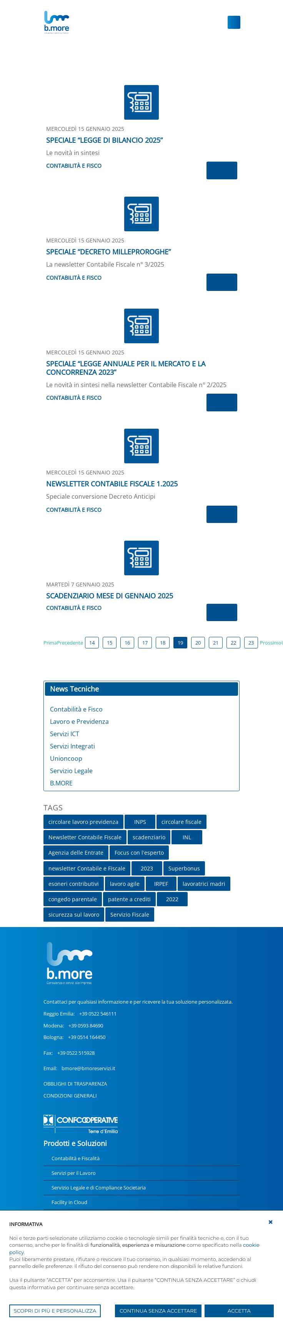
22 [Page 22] (233, 642)
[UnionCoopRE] (56, 22)
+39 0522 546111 (98, 1013)
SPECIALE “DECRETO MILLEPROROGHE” (108, 251)
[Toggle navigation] (234, 22)
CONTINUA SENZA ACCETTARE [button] (158, 1311)
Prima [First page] (50, 642)
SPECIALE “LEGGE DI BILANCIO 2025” (104, 140)
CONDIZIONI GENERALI (70, 1095)
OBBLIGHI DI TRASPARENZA (75, 1083)
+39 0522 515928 (76, 1052)
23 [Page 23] (251, 642)
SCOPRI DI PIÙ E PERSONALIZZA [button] (55, 1311)
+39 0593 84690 (85, 1025)
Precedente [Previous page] (70, 642)
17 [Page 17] (145, 642)
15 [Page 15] (109, 642)
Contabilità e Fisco (74, 165)
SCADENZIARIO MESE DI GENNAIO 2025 (109, 595)
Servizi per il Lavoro (74, 1172)
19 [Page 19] (180, 642)
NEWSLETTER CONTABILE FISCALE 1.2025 (112, 483)
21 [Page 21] (215, 642)
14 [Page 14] (92, 642)
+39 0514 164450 (86, 1037)
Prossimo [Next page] (270, 642)
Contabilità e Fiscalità (76, 1158)
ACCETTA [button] (239, 1311)
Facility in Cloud (69, 1202)
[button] (270, 1222)
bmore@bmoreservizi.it (88, 1068)
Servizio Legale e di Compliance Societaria (99, 1187)
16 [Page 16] (127, 642)
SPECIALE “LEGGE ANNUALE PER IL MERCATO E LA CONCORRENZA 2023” (125, 368)
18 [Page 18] (162, 642)
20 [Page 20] (198, 642)
